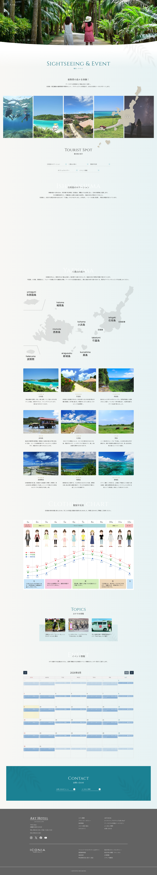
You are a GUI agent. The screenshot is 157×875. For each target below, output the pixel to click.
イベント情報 (83, 170)
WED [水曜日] (78, 677)
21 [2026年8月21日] (103, 720)
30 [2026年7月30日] (87, 680)
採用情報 (81, 823)
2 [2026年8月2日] (24, 693)
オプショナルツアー (63, 170)
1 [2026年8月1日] (118, 680)
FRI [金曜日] (110, 677)
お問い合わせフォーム (65, 789)
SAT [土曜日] (126, 677)
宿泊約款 (81, 855)
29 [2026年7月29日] (72, 680)
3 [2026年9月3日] (87, 746)
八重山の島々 (72, 164)
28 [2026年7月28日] (56, 680)
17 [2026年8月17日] (40, 720)
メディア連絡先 (108, 858)
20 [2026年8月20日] (87, 720)
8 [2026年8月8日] (118, 693)
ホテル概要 (82, 818)
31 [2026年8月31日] (40, 746)
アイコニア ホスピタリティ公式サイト (89, 850)
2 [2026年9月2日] (71, 746)
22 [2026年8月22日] (119, 720)
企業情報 (106, 855)
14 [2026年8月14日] (103, 707)
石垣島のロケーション (53, 164)
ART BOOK (107, 818)
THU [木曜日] (94, 677)
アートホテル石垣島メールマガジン (114, 823)
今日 (126, 673)
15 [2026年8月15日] (119, 707)
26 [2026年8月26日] (72, 733)
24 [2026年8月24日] (40, 733)
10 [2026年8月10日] (40, 707)
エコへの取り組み (83, 826)
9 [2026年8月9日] (24, 707)
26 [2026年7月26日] (24, 680)
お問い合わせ (108, 828)
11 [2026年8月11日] (56, 707)
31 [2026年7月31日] (103, 680)
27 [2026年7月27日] (40, 680)
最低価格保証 (82, 852)
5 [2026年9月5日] (118, 746)
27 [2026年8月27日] (87, 733)
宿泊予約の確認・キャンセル (112, 852)
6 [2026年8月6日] (87, 693)
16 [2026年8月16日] (24, 720)
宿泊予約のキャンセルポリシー (113, 850)
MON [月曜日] (47, 677)
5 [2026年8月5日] (71, 693)
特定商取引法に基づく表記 (86, 858)
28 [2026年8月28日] (103, 733)
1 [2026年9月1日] (55, 746)
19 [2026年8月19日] (72, 720)
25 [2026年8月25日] (56, 733)
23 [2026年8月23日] (24, 733)
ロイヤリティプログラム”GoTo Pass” (114, 820)
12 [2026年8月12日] (72, 707)
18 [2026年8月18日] (56, 720)
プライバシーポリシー (85, 820)
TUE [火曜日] (63, 677)
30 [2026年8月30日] (24, 746)
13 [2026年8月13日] (87, 707)
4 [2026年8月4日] (55, 693)
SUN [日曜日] (31, 677)
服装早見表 (93, 164)
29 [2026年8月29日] (119, 733)
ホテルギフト (82, 828)
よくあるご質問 (91, 789)
